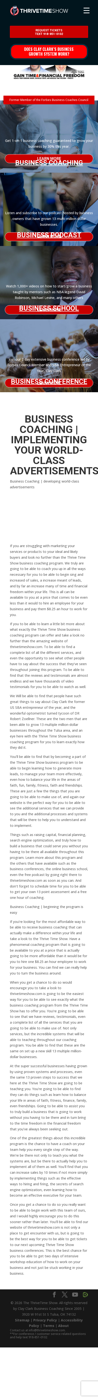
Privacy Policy (45, 1320)
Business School (49, 308)
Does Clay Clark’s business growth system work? (49, 51)
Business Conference (49, 381)
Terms (48, 1325)
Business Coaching (49, 161)
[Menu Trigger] (86, 10)
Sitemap (22, 1320)
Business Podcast (49, 235)
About (63, 1325)
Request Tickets (49, 32)
